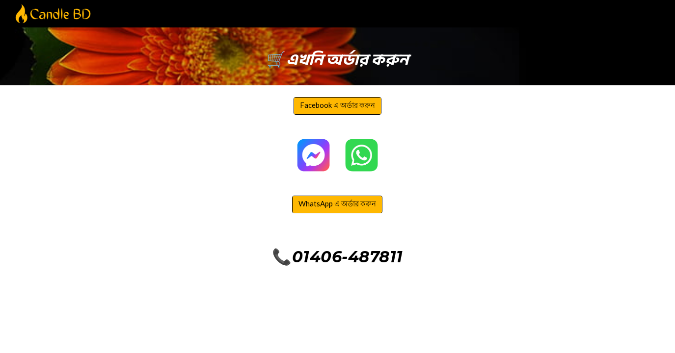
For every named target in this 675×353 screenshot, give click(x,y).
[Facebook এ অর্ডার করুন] (337, 106)
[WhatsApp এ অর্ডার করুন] (337, 205)
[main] (337, 56)
